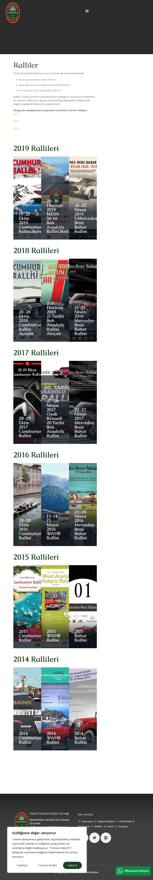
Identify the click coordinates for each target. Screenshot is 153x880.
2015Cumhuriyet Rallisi (31, 636)
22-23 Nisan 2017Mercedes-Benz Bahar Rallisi (85, 422)
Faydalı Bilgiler (106, 821)
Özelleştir (22, 865)
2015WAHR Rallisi (54, 636)
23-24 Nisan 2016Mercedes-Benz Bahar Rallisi (85, 525)
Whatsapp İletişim (136, 870)
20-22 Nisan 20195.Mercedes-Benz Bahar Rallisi (86, 218)
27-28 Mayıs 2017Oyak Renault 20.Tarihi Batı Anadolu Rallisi (55, 418)
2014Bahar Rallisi (80, 738)
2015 (15, 121)
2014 (15, 128)
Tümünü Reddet (47, 865)
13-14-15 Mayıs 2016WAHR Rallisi (54, 527)
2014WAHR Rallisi (54, 738)
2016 (15, 114)
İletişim (123, 826)
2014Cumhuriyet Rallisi (31, 738)
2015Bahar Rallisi (80, 636)
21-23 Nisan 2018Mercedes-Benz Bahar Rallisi (85, 320)
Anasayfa (87, 821)
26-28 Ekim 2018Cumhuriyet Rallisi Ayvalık (31, 322)
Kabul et (72, 865)
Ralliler (98, 826)
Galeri (110, 826)
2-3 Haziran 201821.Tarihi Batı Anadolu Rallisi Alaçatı (55, 318)
